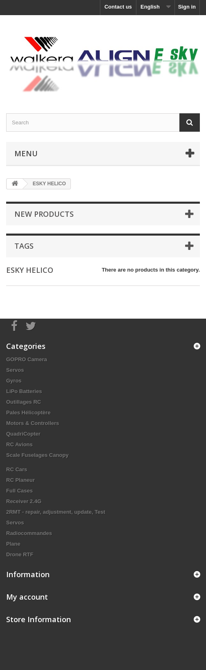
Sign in (187, 7)
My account (27, 597)
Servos (15, 370)
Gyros (14, 381)
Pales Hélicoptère (28, 412)
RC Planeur (20, 480)
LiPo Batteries (24, 391)
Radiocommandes (29, 533)
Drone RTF (19, 554)
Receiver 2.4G (23, 501)
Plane (13, 544)
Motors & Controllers (32, 423)
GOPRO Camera (26, 359)
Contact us (118, 7)
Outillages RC (23, 402)
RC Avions (19, 444)
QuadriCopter (23, 434)
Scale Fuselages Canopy (37, 455)
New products (44, 214)
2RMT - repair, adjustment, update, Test (55, 512)
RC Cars (16, 469)
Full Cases (19, 491)
